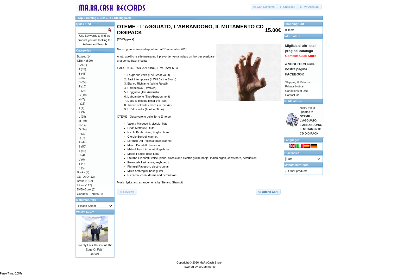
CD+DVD (83, 176)
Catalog (91, 18)
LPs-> (81, 185)
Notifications (293, 101)
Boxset (81, 56)
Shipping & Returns (297, 82)
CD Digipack (122, 18)
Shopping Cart (294, 23)
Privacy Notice (294, 86)
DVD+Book (84, 189)
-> (81, 60)
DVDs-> (82, 180)
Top (80, 18)
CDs (102, 18)
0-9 (81, 65)
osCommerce (206, 266)
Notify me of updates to (311, 120)
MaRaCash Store (211, 262)
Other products (297, 170)
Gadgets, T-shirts (88, 193)
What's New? (85, 212)
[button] (264, 7)
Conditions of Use (296, 90)
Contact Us (292, 95)
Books (81, 172)
